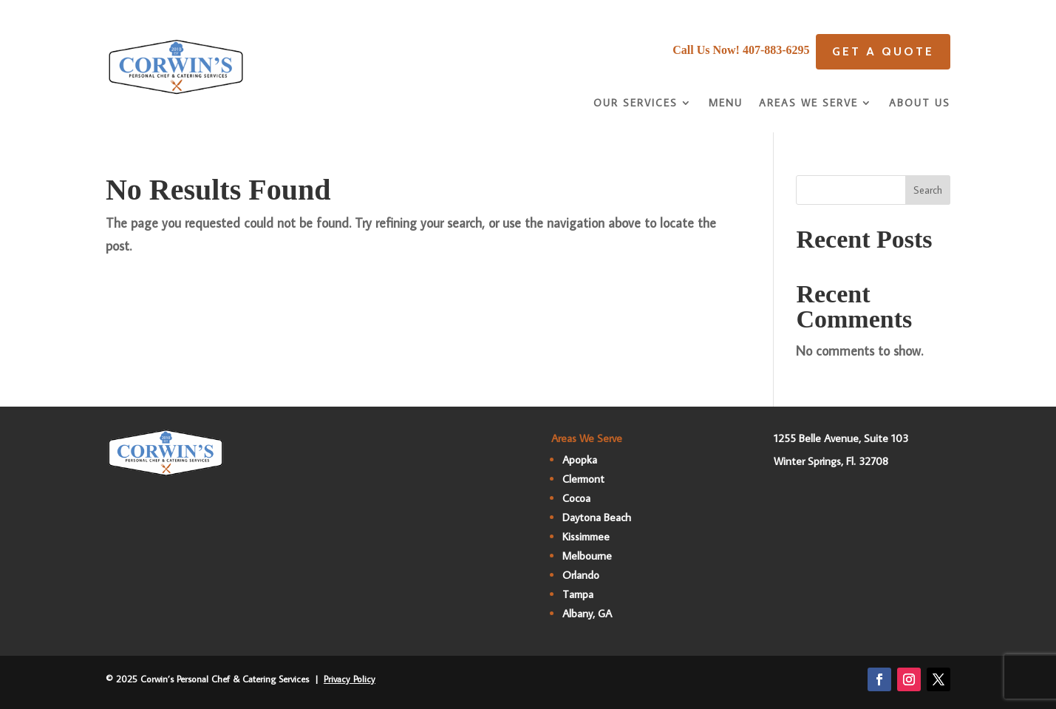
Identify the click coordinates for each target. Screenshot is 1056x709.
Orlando (580, 575)
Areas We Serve (808, 103)
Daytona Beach (596, 517)
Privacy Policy (349, 679)
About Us (919, 103)
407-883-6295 (776, 50)
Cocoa (576, 498)
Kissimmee (586, 536)
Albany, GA (587, 613)
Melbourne (587, 556)
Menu (726, 103)
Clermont (583, 479)
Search (927, 190)
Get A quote (883, 51)
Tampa (577, 594)
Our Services (635, 103)
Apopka (579, 459)
